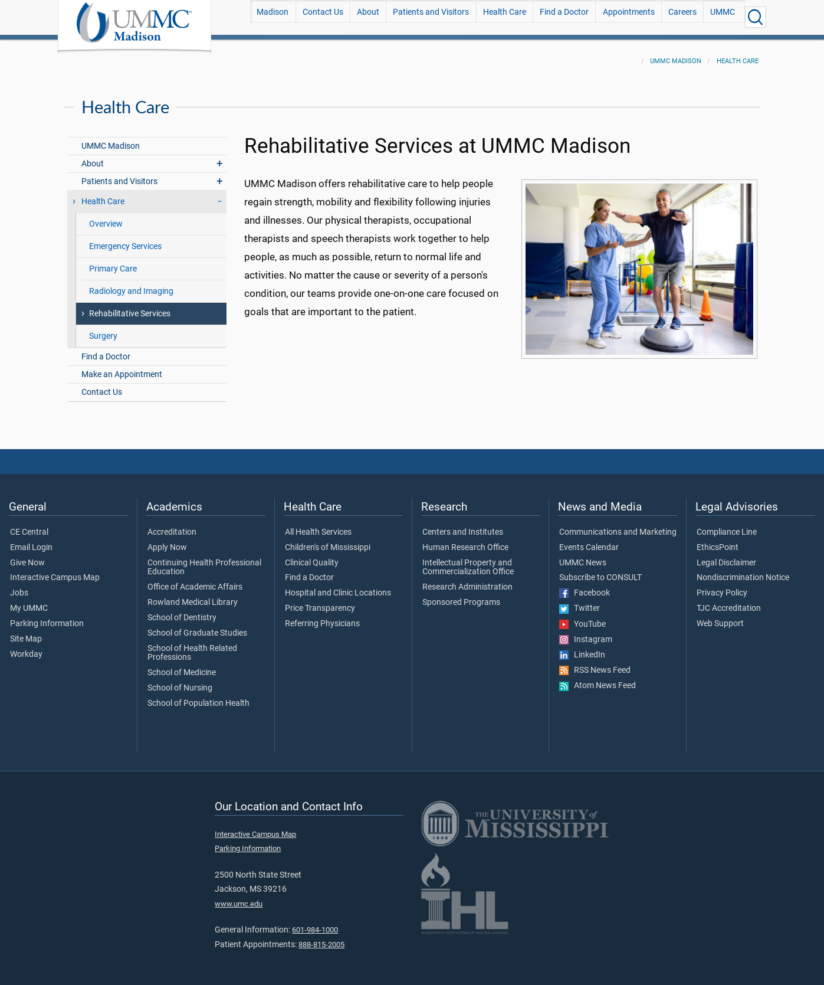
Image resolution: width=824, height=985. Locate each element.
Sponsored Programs (461, 595)
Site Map (26, 632)
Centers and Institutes (462, 525)
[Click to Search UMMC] (755, 17)
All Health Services (318, 525)
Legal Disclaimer (726, 556)
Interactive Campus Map (55, 570)
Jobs (19, 586)
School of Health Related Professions (192, 646)
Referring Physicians (322, 616)
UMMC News (582, 556)
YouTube (582, 617)
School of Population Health (198, 696)
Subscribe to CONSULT (600, 570)
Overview (106, 217)
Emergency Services (125, 239)
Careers (682, 17)
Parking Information (47, 616)
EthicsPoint (717, 540)
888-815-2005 (321, 937)
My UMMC (29, 601)
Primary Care (113, 262)
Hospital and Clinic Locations (338, 586)
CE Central (29, 525)
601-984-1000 (315, 922)
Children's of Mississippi (327, 540)
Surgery (103, 329)
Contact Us (323, 17)
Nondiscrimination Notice (743, 570)
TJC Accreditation (729, 601)
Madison (272, 17)
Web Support (720, 616)
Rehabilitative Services (129, 307)
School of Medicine (181, 665)
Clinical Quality (312, 556)
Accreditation (171, 525)
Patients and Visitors (431, 17)
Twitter (579, 601)
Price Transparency (320, 601)
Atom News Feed (597, 678)
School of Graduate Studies (197, 626)
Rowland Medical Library (192, 595)
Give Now (27, 556)
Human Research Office (465, 540)
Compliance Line (727, 525)
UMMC (722, 17)
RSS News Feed (595, 663)
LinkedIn (582, 648)
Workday (26, 647)
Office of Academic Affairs (194, 580)
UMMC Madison (675, 54)
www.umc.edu (238, 896)
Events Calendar (589, 540)
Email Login (31, 540)
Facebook (584, 586)
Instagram (585, 632)
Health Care (504, 17)
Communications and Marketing (618, 525)
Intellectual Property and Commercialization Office (468, 560)
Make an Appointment (121, 367)
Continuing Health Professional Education (204, 560)
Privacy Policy (722, 586)
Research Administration (467, 580)
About (368, 17)
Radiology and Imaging (131, 284)
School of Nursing (179, 681)
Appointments (629, 17)
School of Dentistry (181, 611)
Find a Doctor (564, 17)
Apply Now (167, 540)
